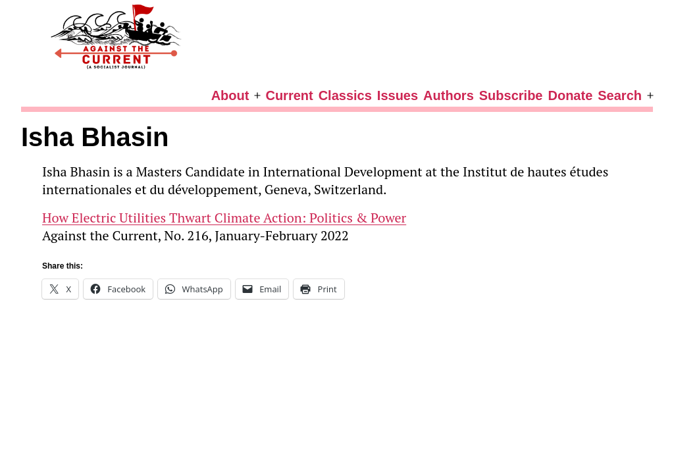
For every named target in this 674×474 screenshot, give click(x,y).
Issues (397, 95)
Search (620, 95)
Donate (570, 95)
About (230, 95)
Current (289, 95)
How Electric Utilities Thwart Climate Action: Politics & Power (224, 217)
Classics (345, 95)
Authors (448, 95)
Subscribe (511, 95)
